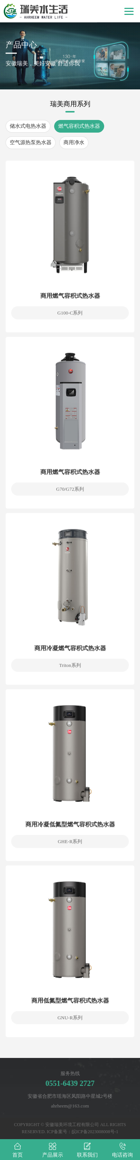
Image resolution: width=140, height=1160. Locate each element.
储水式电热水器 (28, 126)
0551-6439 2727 (70, 1083)
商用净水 (73, 142)
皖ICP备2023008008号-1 (95, 1131)
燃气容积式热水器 (79, 126)
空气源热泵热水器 (31, 142)
